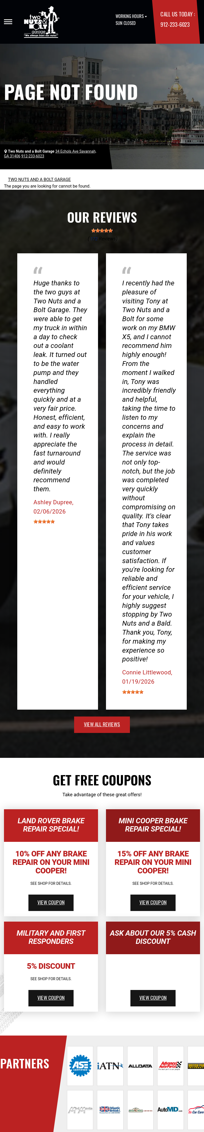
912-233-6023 (174, 24)
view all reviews (102, 724)
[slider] (102, 230)
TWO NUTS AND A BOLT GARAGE (39, 179)
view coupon (51, 902)
